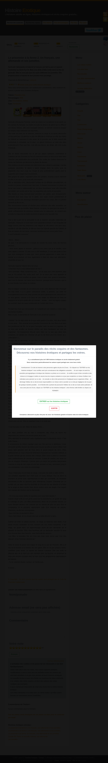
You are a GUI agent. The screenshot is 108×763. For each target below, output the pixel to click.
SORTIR (54, 408)
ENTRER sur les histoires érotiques (54, 401)
